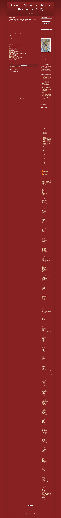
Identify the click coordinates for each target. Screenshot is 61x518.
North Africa (43, 390)
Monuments (43, 380)
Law (42, 341)
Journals (43, 332)
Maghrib (43, 351)
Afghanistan (43, 185)
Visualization (43, 497)
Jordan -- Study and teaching (46, 331)
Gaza (42, 280)
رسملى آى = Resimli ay (12, 56)
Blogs (42, 222)
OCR (42, 392)
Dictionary (43, 256)
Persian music (44, 414)
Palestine (43, 404)
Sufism (43, 460)
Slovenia (43, 450)
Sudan (43, 459)
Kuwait (43, 338)
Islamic (43, 313)
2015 (43, 159)
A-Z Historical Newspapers (46, 180)
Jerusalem (43, 328)
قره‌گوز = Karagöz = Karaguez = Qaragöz (15, 53)
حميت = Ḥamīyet (12, 48)
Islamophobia (44, 319)
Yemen (43, 500)
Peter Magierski (45, 174)
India (42, 300)
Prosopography (44, 430)
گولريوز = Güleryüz (12, 47)
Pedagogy (43, 409)
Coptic (43, 241)
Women (43, 499)
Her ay (10, 50)
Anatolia (43, 192)
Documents (43, 261)
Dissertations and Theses (45, 260)
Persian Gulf (43, 413)
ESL (42, 271)
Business (43, 227)
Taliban (43, 467)
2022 (43, 128)
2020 (43, 131)
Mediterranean (44, 369)
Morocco (43, 381)
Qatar (42, 431)
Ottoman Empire (44, 401)
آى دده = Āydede (12, 40)
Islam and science (44, 312)
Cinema (43, 238)
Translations (43, 477)
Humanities (43, 297)
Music (42, 384)
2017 (43, 157)
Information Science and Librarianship (45, 304)
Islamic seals (44, 317)
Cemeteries (43, 233)
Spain (42, 457)
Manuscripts (43, 358)
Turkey (43, 479)
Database (43, 250)
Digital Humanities (44, 257)
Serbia (43, 444)
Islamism (43, 318)
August (44, 137)
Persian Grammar (44, 412)
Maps (42, 359)
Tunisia (43, 478)
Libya (42, 348)
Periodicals (43, 410)
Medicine (43, 367)
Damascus (43, 249)
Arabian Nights (44, 200)
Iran (42, 308)
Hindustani (43, 291)
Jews (42, 329)
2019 (43, 154)
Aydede (10, 41)
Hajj (42, 289)
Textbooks (43, 470)
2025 (43, 124)
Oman (43, 393)
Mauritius (43, 365)
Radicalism (43, 433)
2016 (43, 158)
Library (43, 347)
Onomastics (43, 395)
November (44, 133)
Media (43, 366)
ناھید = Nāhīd (11, 55)
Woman (43, 498)
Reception (43, 434)
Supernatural (44, 461)
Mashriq (43, 361)
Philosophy (43, 415)
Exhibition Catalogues (45, 276)
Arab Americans (44, 194)
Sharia (43, 447)
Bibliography (43, 221)
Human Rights (44, 296)
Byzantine (43, 228)
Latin (42, 340)
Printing (43, 429)
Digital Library (44, 258)
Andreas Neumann (45, 170)
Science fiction (44, 442)
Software (43, 452)
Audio (42, 213)
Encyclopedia (44, 267)
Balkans (43, 218)
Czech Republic (44, 248)
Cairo (42, 229)
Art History (43, 210)
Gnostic (43, 286)
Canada (43, 230)
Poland (43, 421)
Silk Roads (43, 449)
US (42, 488)
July (43, 146)
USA (42, 489)
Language (43, 339)
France (43, 279)
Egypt (42, 266)
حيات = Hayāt (11, 49)
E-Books (43, 262)
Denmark (43, 252)
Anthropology (44, 193)
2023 (43, 127)
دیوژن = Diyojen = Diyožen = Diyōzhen (15, 44)
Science (43, 441)
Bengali (43, 219)
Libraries (43, 346)
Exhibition (43, 275)
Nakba (43, 385)
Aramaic (43, 202)
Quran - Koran (44, 432)
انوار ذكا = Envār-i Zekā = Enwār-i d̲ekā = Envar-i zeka (17, 45)
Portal (42, 423)
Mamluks (43, 357)
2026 (43, 123)
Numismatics (44, 391)
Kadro (10, 52)
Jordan (43, 330)
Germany (43, 285)
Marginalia (43, 360)
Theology (43, 472)
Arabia (43, 198)
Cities (42, 239)
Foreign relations (44, 278)
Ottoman (16, 66)
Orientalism (43, 399)
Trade (42, 476)
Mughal (43, 382)
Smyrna (43, 451)
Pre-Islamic (43, 428)
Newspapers (13, 66)
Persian (43, 411)
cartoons (43, 231)
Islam (42, 310)
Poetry (43, 420)
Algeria (43, 189)
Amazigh (43, 190)
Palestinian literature (45, 405)
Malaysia (43, 355)
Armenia (43, 208)
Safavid (43, 438)
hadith (43, 288)
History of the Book (44, 295)
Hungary (43, 298)
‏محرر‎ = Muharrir (11, 54)
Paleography (43, 403)
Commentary (44, 240)
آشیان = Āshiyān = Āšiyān (13, 39)
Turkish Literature (44, 481)
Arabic (43, 201)
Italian (43, 322)
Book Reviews (44, 223)
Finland (43, 277)
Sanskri (43, 439)
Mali (42, 356)
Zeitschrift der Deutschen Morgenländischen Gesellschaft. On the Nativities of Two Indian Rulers (46, 77)
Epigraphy (43, 270)
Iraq (42, 309)
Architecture (43, 204)
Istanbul (43, 321)
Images (43, 299)
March (44, 151)
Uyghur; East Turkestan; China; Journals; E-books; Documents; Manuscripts (46, 494)
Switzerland (43, 463)
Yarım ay (10, 59)
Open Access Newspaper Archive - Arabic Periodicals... (46, 144)
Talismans (43, 468)
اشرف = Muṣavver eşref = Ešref (14, 46)
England (43, 268)
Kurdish (43, 336)
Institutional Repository (45, 307)
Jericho (43, 327)
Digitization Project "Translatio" (14, 22)
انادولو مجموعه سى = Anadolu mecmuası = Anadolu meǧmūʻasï (19, 38)
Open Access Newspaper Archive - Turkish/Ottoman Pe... (47, 141)
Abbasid (43, 183)
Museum (43, 383)
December (44, 132)
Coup (42, 242)
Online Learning (44, 394)
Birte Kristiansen (45, 171)
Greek (43, 287)
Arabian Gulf (43, 199)
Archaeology (43, 203)
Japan (43, 326)
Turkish (19, 66)
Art (42, 209)
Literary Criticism (44, 349)
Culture (43, 247)
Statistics (43, 458)
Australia (43, 214)
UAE (42, 482)
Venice (43, 496)
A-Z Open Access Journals (46, 182)
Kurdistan (43, 337)
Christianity (43, 237)
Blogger (34, 513)
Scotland (43, 443)
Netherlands (43, 386)
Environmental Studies (45, 269)
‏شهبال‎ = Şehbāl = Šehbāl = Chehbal (15, 57)
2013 (43, 162)
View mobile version (23, 98)
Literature (43, 350)
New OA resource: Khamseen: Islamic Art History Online (47, 139)
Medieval (43, 368)
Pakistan (43, 402)
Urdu (42, 487)
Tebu (42, 469)
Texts (42, 471)
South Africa (43, 453)
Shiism (43, 448)
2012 (43, 163)
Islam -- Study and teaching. (46, 311)
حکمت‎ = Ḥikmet (11, 51)
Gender (43, 281)
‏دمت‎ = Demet (11, 43)
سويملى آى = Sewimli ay (13, 58)
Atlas (42, 212)
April (43, 150)
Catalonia (43, 232)
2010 (43, 166)
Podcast (43, 419)
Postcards (43, 424)
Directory (43, 259)
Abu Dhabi (43, 184)
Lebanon (43, 342)
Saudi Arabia (44, 440)
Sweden (43, 462)
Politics (43, 422)
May (43, 149)
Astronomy (43, 211)
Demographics (44, 251)
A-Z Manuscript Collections (46, 181)
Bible (42, 220)
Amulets (43, 191)
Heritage (43, 290)
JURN (42, 54)
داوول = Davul (11, 42)
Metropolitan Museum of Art (46, 370)
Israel (42, 320)
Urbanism (43, 486)
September (44, 136)
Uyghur (43, 490)
